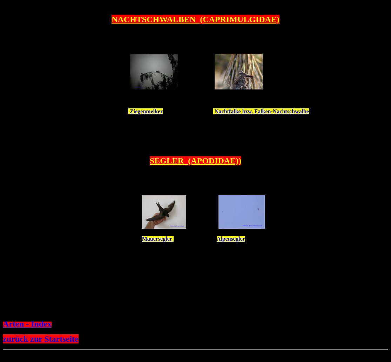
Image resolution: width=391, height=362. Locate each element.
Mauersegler (158, 239)
